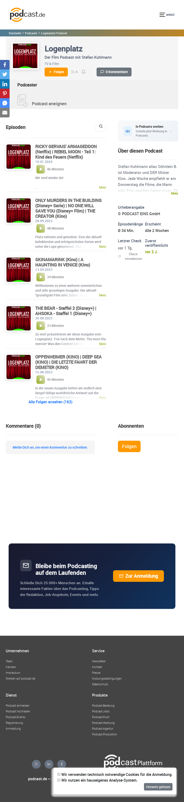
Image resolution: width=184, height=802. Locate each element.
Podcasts (31, 33)
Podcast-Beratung (103, 705)
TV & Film (52, 63)
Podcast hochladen (18, 711)
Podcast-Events (15, 717)
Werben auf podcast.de (20, 678)
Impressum (13, 673)
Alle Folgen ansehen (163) (50, 401)
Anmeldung (13, 728)
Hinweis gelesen (158, 787)
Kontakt (97, 667)
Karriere (11, 667)
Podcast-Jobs (100, 711)
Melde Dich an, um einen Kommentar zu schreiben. (50, 447)
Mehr (174, 193)
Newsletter (99, 661)
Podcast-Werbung (103, 723)
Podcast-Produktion (104, 734)
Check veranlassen (130, 256)
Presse (96, 673)
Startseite (15, 33)
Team (9, 661)
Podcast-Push (100, 717)
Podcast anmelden (17, 705)
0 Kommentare (114, 72)
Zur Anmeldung (138, 576)
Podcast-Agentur (102, 728)
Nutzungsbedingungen (107, 678)
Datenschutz (100, 684)
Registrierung (14, 723)
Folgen (56, 72)
